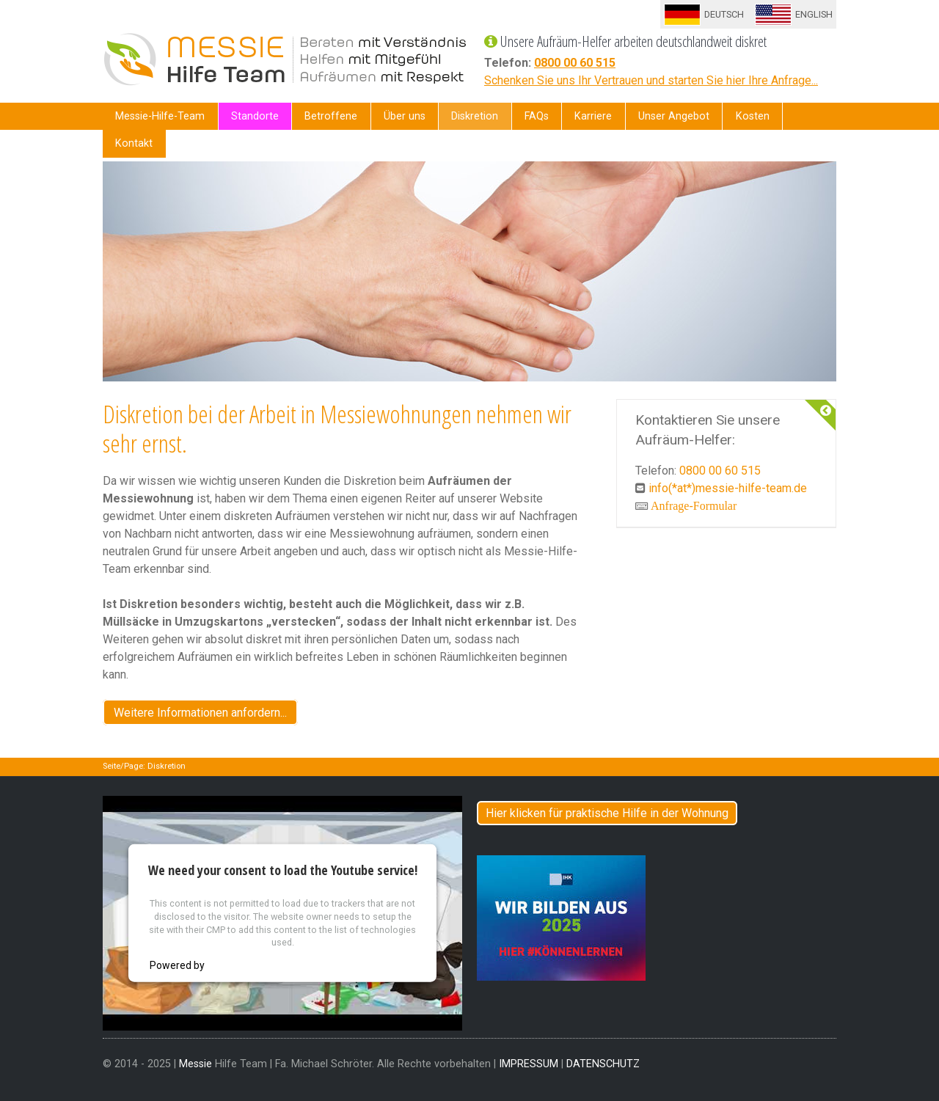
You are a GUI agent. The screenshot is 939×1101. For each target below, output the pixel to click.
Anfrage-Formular (694, 505)
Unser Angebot (673, 116)
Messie (195, 1064)
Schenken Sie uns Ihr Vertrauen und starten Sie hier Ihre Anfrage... (651, 80)
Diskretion (474, 116)
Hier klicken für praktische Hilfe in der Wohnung (607, 813)
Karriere (593, 116)
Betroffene (330, 116)
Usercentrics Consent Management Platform (311, 965)
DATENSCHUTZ (603, 1064)
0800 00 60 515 (574, 63)
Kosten (753, 116)
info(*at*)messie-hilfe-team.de (727, 488)
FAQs (537, 116)
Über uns (404, 116)
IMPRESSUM (528, 1064)
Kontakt (134, 143)
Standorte (255, 116)
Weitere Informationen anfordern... (200, 712)
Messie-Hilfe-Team (160, 116)
